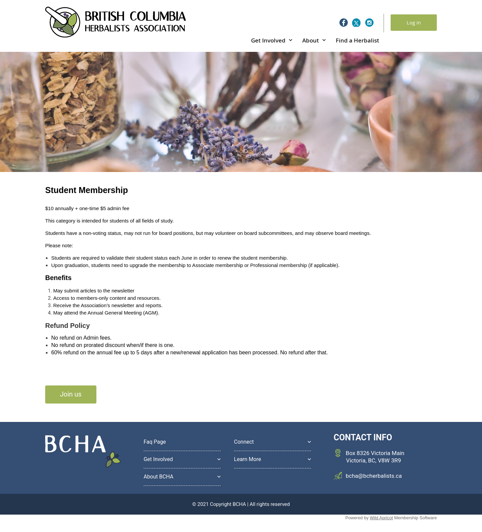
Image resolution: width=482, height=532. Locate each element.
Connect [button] (244, 442)
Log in (414, 22)
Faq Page (155, 442)
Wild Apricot (381, 517)
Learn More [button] (247, 459)
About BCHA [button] (158, 476)
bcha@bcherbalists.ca (374, 475)
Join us (71, 394)
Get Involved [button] (158, 459)
